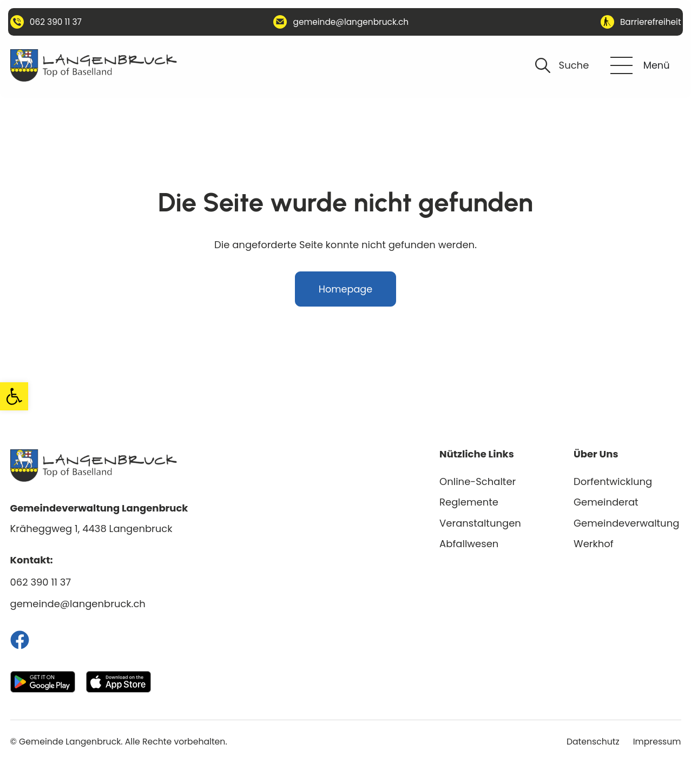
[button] (14, 396)
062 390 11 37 (40, 582)
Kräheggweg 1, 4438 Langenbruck (91, 528)
